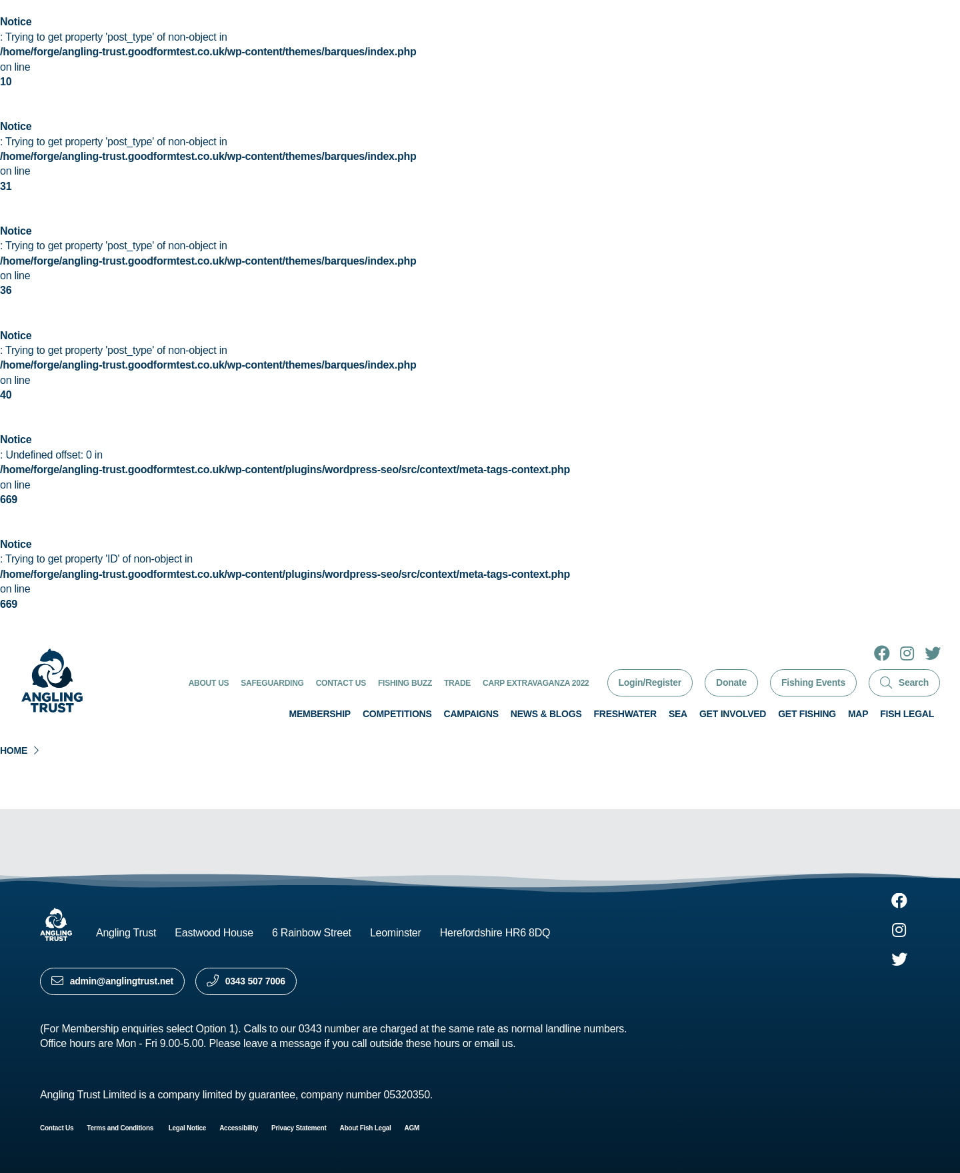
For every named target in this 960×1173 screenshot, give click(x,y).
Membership (320, 713)
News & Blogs (546, 713)
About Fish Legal (365, 1128)
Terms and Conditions (121, 1128)
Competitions (397, 713)
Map (858, 713)
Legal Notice (187, 1128)
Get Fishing (807, 713)
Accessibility (238, 1128)
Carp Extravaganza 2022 (536, 683)
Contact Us (341, 683)
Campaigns (471, 713)
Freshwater (624, 713)
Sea (678, 713)
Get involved (732, 713)
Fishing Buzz (405, 683)
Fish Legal (907, 713)
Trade (457, 683)
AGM (412, 1128)
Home (13, 750)
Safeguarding (272, 683)
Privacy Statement (298, 1128)
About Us (209, 683)
